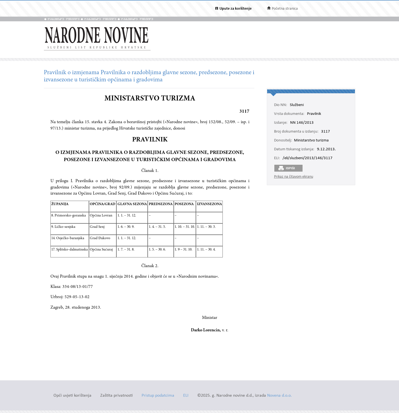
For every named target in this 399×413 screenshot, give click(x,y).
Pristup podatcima (158, 395)
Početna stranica (285, 9)
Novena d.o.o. (279, 395)
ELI (185, 395)
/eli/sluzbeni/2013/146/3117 (307, 158)
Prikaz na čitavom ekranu (293, 177)
